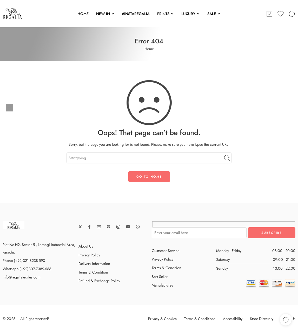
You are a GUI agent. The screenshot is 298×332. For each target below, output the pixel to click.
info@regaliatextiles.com (21, 277)
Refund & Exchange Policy (99, 280)
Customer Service (165, 250)
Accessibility (232, 318)
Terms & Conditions (199, 318)
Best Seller (160, 276)
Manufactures (162, 285)
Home (149, 48)
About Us (85, 246)
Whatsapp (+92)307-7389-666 (27, 268)
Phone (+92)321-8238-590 (24, 260)
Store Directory (261, 318)
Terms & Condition (93, 272)
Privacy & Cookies (162, 318)
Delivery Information (94, 263)
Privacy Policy (89, 255)
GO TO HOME (149, 176)
